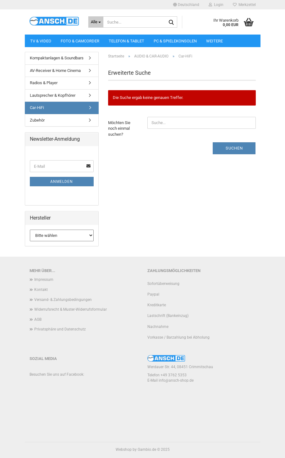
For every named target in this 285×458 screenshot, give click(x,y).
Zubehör (37, 120)
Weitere (214, 41)
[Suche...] (95, 22)
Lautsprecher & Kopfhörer (52, 95)
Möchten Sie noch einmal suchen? (119, 128)
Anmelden (61, 181)
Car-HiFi (37, 107)
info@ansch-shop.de (176, 380)
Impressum (43, 279)
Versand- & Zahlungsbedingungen (63, 299)
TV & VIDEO (40, 41)
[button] (186, 4)
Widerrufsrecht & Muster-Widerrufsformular (70, 309)
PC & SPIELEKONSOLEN (175, 41)
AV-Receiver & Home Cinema (55, 70)
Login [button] (216, 5)
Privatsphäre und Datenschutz (60, 329)
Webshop (124, 449)
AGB (37, 319)
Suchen (234, 148)
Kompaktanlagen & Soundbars (57, 58)
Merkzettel (244, 5)
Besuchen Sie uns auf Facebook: (57, 374)
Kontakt (41, 289)
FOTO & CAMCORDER (80, 41)
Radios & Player (44, 82)
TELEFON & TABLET (126, 41)
